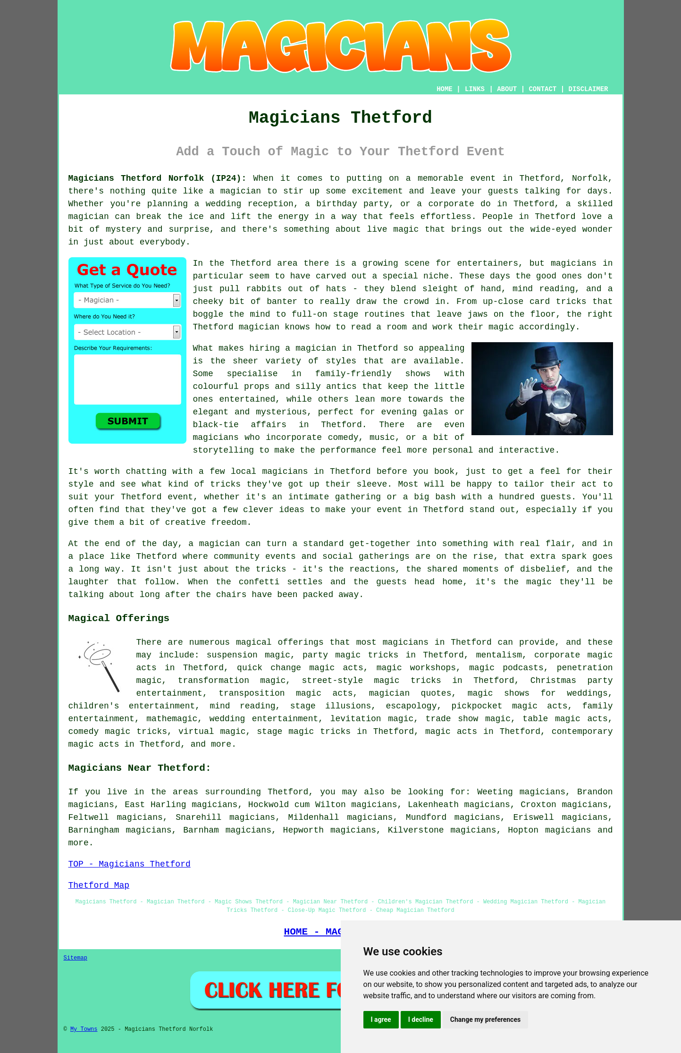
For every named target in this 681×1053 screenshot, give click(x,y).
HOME (445, 89)
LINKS (475, 89)
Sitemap (75, 958)
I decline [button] (420, 1019)
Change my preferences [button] (485, 1019)
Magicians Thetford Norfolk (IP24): (157, 178)
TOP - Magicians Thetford (129, 864)
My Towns (84, 1029)
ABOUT (507, 89)
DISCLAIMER (588, 89)
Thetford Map (99, 885)
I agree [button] (381, 1019)
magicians (568, 830)
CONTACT (542, 89)
